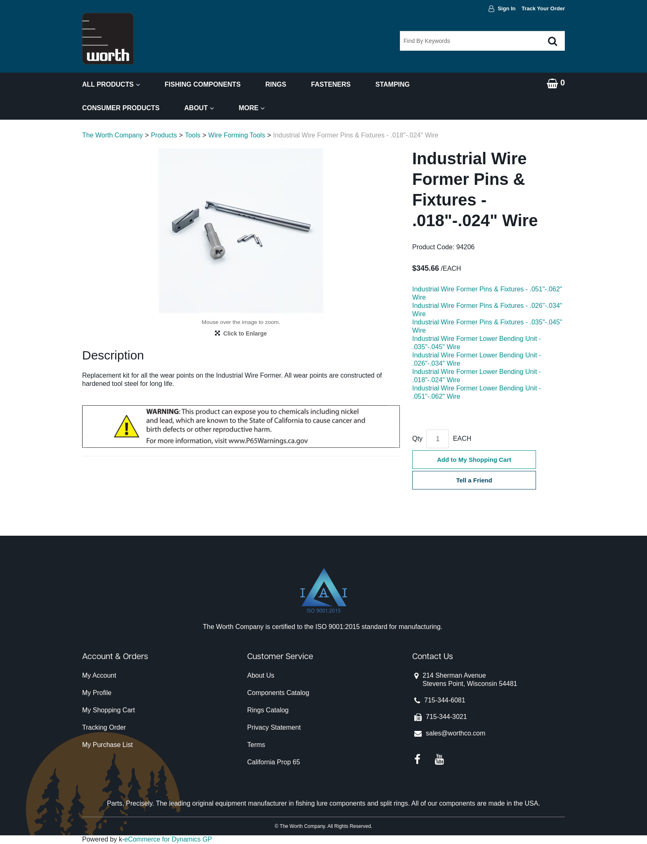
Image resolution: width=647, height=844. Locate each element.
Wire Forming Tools (236, 135)
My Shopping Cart (108, 710)
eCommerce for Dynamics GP (168, 839)
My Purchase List (107, 744)
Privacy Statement (274, 727)
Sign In (506, 8)
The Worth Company (112, 135)
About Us (260, 675)
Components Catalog (278, 692)
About (199, 107)
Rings (275, 84)
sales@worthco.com (455, 733)
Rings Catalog (268, 710)
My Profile (96, 692)
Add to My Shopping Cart (474, 459)
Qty (417, 438)
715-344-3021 (446, 716)
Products (164, 135)
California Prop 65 (273, 762)
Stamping (392, 84)
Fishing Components (203, 84)
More (251, 107)
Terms (256, 744)
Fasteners (331, 84)
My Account (99, 675)
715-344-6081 (444, 700)
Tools (192, 135)
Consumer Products (121, 107)
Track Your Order (543, 8)
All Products (111, 84)
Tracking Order (104, 727)
